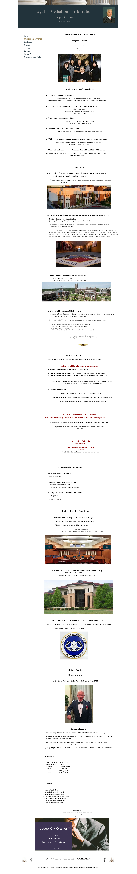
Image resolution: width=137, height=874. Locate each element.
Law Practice (28, 42)
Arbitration (27, 48)
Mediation (27, 45)
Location (27, 51)
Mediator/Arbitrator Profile (32, 57)
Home (26, 36)
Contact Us (27, 54)
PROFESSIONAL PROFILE (33, 39)
